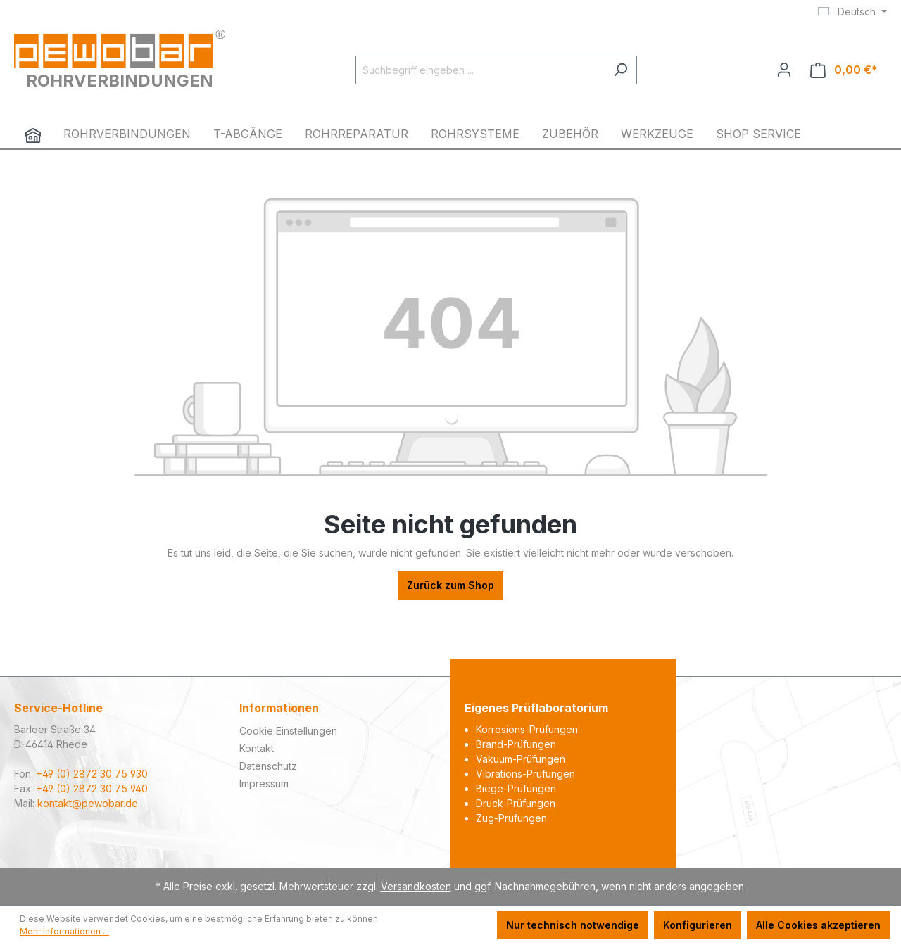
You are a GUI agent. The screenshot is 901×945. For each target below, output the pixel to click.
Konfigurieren (697, 925)
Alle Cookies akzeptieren (818, 925)
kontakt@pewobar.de (87, 803)
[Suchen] (620, 70)
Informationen (279, 708)
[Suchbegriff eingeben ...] (480, 70)
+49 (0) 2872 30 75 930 (92, 774)
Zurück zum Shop (450, 585)
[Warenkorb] (844, 70)
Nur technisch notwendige (572, 925)
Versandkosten (416, 886)
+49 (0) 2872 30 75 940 (92, 788)
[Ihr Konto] (784, 70)
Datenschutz (268, 766)
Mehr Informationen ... (64, 931)
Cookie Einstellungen (288, 731)
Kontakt (256, 748)
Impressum (264, 783)
